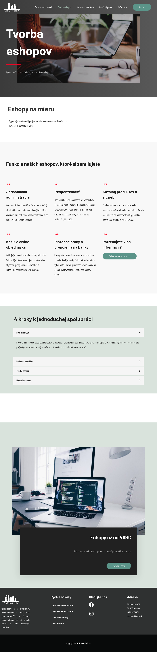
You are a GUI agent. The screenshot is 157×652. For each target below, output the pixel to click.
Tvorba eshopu (22, 370)
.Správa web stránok (62, 611)
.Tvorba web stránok (62, 605)
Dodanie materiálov (24, 361)
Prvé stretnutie (23, 332)
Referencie (122, 7)
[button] (120, 256)
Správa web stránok (85, 7)
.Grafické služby (60, 617)
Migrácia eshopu (23, 380)
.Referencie (58, 623)
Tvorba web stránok (43, 7)
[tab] (78, 332)
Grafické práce (105, 7)
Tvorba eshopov (64, 7)
